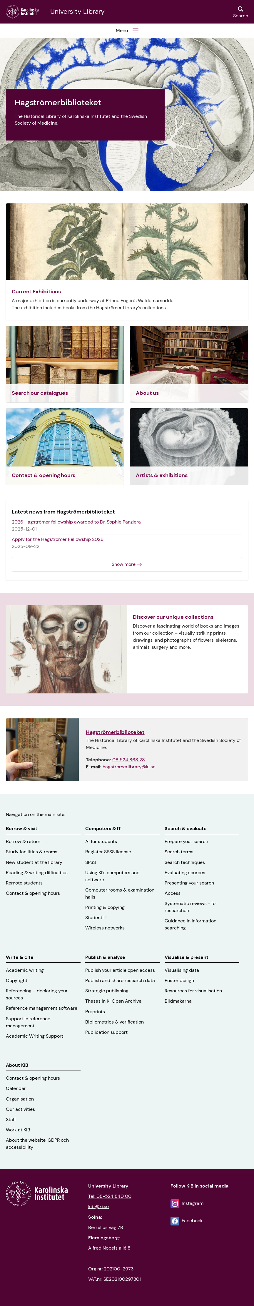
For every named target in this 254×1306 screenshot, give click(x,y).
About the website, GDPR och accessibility (37, 1143)
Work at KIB (18, 1130)
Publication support (106, 1032)
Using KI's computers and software (112, 876)
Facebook (192, 1221)
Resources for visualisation (193, 991)
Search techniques (185, 862)
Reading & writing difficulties (37, 872)
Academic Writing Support (34, 1036)
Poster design (179, 980)
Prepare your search (186, 841)
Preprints (95, 1012)
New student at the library (34, 862)
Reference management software (41, 1008)
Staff (11, 1119)
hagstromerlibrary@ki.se (129, 767)
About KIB (17, 1065)
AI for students (101, 841)
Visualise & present (186, 957)
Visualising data (182, 970)
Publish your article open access (120, 970)
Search (240, 16)
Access (173, 893)
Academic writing (25, 970)
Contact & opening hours (33, 893)
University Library (77, 12)
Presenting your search (189, 883)
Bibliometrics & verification (114, 1022)
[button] (127, 31)
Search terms (179, 852)
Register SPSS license (108, 852)
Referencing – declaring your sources (37, 994)
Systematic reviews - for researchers (191, 907)
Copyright (16, 980)
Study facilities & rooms (31, 852)
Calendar (16, 1088)
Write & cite (20, 957)
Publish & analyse (105, 957)
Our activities (20, 1109)
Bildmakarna (178, 1001)
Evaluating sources (185, 872)
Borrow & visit (21, 828)
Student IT (96, 917)
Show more (124, 564)
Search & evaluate (186, 828)
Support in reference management (28, 1022)
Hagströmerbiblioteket (115, 732)
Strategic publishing (106, 991)
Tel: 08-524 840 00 (109, 1196)
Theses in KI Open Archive (113, 1001)
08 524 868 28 (128, 760)
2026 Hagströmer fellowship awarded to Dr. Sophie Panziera (76, 522)
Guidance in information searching (190, 924)
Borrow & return (23, 841)
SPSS (90, 862)
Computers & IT (103, 828)
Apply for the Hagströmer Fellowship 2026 (57, 539)
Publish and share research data (120, 980)
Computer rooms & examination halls (119, 893)
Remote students (24, 883)
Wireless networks (105, 928)
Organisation (20, 1099)
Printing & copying (105, 907)
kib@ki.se (98, 1206)
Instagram (192, 1203)
